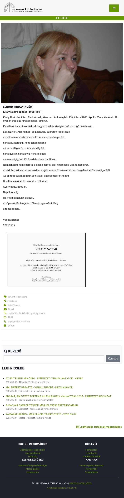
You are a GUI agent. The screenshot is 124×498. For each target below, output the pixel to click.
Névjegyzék (91, 469)
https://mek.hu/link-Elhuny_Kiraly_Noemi (26, 313)
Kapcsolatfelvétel (81, 483)
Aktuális (23, 382)
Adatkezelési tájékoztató (32, 450)
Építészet (23, 391)
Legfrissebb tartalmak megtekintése (99, 426)
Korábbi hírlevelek (91, 456)
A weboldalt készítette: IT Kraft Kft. (62, 488)
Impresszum (32, 472)
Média (22, 418)
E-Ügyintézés (91, 472)
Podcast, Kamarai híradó (39, 418)
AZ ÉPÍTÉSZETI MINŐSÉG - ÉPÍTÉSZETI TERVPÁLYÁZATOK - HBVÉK (44, 378)
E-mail (11, 309)
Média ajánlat (32, 469)
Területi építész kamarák (91, 465)
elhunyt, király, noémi (17, 297)
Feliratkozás (91, 450)
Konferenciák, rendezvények (44, 409)
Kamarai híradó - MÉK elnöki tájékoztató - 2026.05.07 (41, 414)
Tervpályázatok (45, 400)
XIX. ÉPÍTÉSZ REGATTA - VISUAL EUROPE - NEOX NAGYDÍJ (39, 387)
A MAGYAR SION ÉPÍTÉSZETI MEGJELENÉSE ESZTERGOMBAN (42, 405)
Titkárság (32, 456)
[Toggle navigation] (114, 8)
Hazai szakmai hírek (40, 391)
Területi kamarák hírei (39, 382)
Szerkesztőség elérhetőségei (32, 465)
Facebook (12, 301)
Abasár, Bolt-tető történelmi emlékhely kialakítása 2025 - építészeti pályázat (58, 396)
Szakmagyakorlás (28, 400)
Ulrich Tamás (14, 305)
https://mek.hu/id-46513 (19, 321)
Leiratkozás (91, 453)
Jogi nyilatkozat (33, 453)
